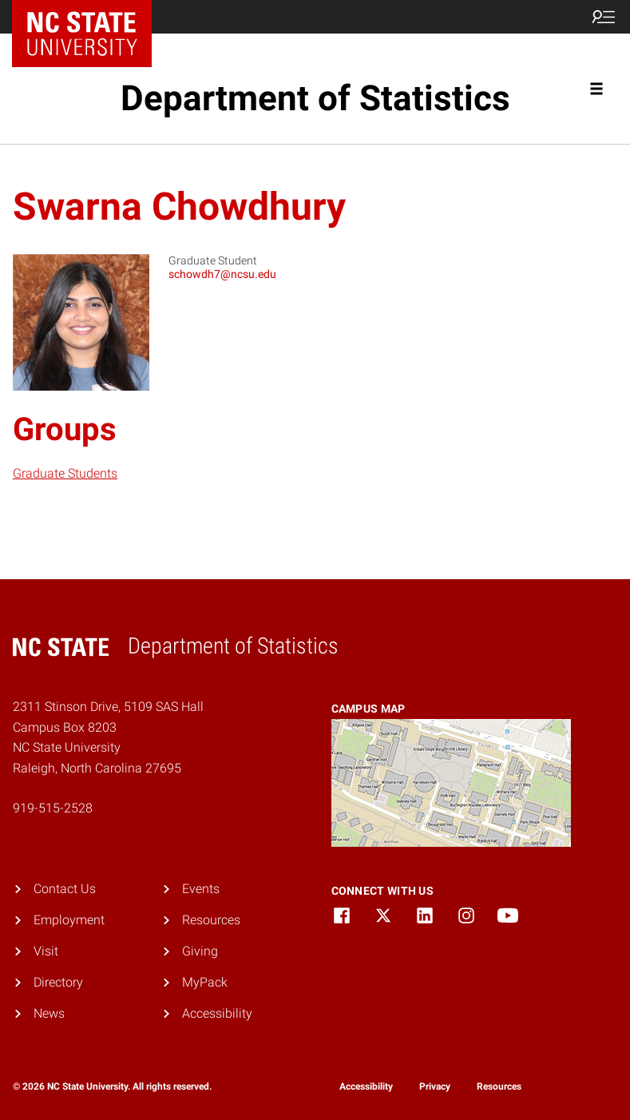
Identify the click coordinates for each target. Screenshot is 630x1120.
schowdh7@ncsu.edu (222, 274)
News (49, 1013)
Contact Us (65, 888)
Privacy (434, 1086)
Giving (200, 951)
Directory (58, 982)
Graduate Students (65, 473)
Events (201, 888)
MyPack (205, 982)
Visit (46, 951)
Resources (211, 919)
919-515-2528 (53, 808)
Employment (69, 919)
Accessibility (217, 1013)
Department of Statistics (315, 98)
